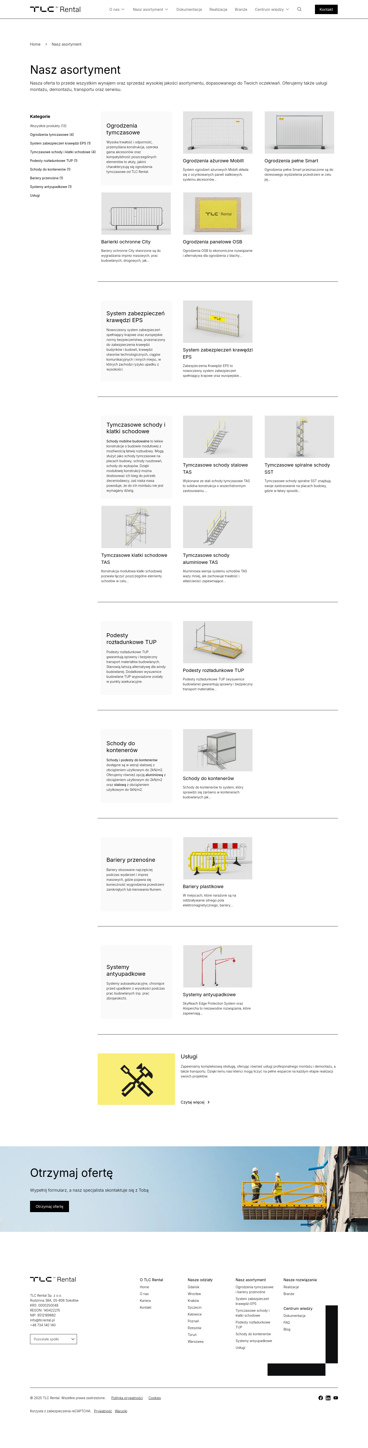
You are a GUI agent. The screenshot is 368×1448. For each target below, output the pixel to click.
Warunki (121, 1411)
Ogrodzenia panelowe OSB (212, 242)
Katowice (195, 1314)
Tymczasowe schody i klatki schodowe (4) (63, 152)
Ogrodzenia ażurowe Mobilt (213, 161)
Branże (241, 9)
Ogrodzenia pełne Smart (291, 161)
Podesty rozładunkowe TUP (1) (53, 161)
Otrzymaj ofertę (49, 1206)
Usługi (35, 195)
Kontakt (326, 9)
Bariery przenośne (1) (46, 178)
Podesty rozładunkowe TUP (213, 670)
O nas (117, 9)
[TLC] (320, 1398)
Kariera (145, 1301)
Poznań (193, 1321)
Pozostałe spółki (54, 1339)
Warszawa (195, 1341)
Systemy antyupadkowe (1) (51, 187)
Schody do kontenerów (208, 778)
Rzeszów (194, 1328)
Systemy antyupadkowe (209, 994)
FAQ (287, 1322)
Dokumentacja (189, 9)
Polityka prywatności (127, 1398)
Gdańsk (193, 1287)
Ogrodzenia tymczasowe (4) (52, 135)
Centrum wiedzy (272, 9)
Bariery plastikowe (203, 886)
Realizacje (218, 9)
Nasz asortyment (150, 9)
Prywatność (103, 1411)
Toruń (192, 1335)
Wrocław (194, 1294)
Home (35, 44)
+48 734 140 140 (43, 1325)
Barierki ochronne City (126, 242)
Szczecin (195, 1307)
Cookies (155, 1398)
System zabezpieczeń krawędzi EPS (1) (60, 143)
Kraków (193, 1301)
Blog (287, 1329)
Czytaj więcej (192, 1102)
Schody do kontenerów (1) (50, 169)
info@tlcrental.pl (42, 1320)
